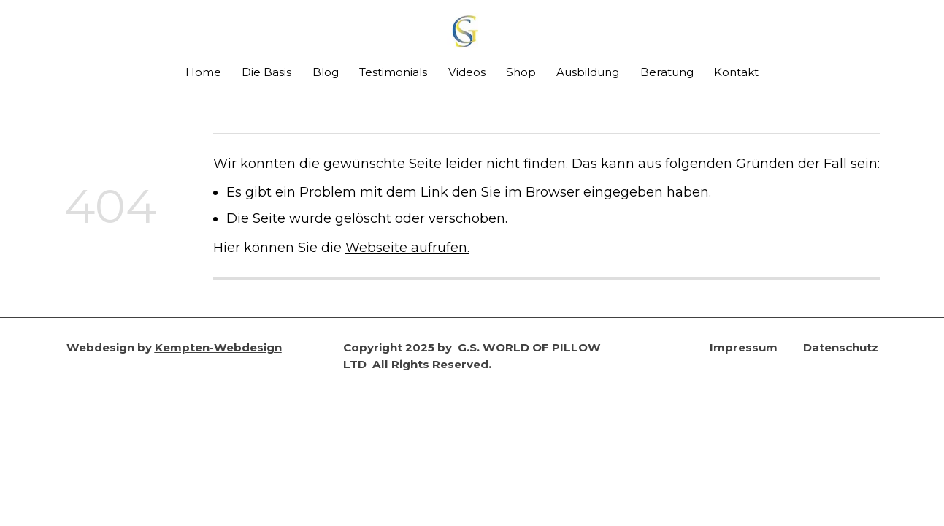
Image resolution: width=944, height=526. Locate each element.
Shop (521, 72)
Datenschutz (840, 347)
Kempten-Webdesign (218, 347)
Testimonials (393, 72)
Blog (325, 72)
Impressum (744, 347)
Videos (467, 72)
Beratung (667, 72)
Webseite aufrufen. (407, 247)
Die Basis (266, 72)
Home (203, 72)
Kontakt (736, 72)
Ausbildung (587, 72)
